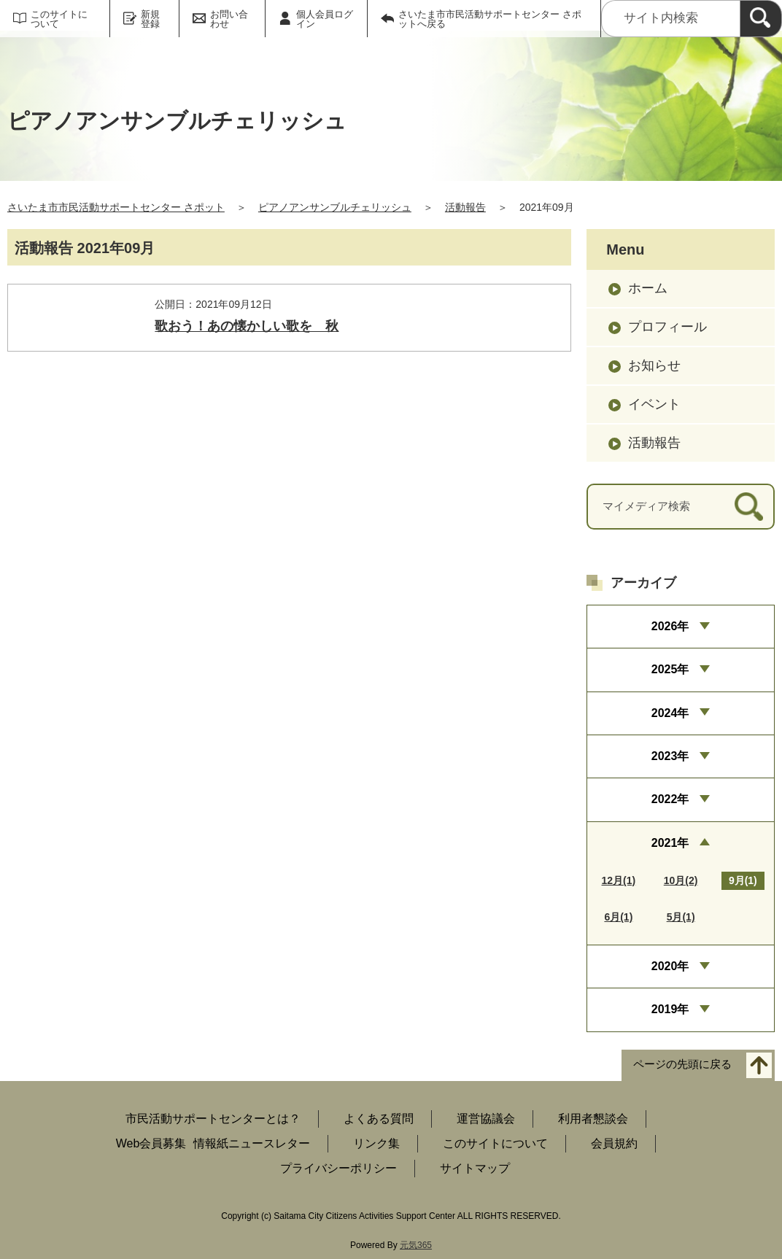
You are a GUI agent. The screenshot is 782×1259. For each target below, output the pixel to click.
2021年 (670, 843)
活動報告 (465, 207)
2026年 (670, 626)
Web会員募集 (151, 1143)
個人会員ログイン (324, 19)
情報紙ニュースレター (251, 1143)
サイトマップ (475, 1168)
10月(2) (681, 880)
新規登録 (150, 19)
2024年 (670, 713)
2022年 (670, 799)
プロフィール (667, 326)
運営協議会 (486, 1118)
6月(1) (618, 917)
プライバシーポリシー (338, 1168)
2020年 (670, 966)
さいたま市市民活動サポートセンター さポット (116, 207)
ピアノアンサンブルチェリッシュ (334, 207)
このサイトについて (59, 19)
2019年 (670, 1009)
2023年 (670, 756)
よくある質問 (379, 1118)
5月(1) (681, 917)
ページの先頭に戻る (682, 1064)
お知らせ (654, 365)
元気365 (416, 1245)
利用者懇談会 (593, 1118)
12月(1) (619, 880)
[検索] (761, 18)
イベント (654, 404)
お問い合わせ (229, 19)
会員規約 (614, 1143)
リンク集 (376, 1143)
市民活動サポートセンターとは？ (213, 1118)
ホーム (647, 288)
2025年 (670, 669)
